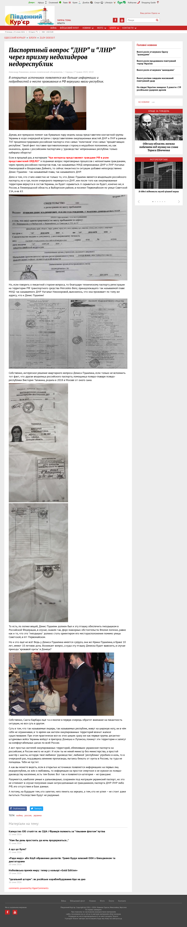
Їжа (122, 2)
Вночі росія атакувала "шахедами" (156, 69)
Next (179, 201)
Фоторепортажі (159, 159)
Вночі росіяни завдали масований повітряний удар (155, 79)
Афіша (41, 2)
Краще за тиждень (158, 111)
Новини (88, 27)
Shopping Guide (148, 2)
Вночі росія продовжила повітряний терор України (156, 62)
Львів (65, 2)
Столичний (53, 2)
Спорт (97, 2)
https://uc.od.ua (30, 16)
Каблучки (132, 2)
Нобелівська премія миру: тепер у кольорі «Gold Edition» (43, 870)
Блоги (114, 27)
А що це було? (17, 849)
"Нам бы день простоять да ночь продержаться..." (39, 840)
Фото (101, 27)
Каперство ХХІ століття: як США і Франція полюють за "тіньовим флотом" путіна (57, 831)
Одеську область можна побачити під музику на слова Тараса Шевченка (158, 147)
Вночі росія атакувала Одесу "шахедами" (152, 53)
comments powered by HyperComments (28, 888)
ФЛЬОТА (61, 23)
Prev (138, 201)
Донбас (85, 2)
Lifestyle (109, 2)
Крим (75, 2)
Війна (54, 27)
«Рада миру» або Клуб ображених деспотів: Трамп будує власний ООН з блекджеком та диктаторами (62, 859)
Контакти (129, 27)
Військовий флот (69, 27)
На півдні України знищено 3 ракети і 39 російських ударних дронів (159, 88)
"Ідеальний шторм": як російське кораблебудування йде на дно (47, 879)
